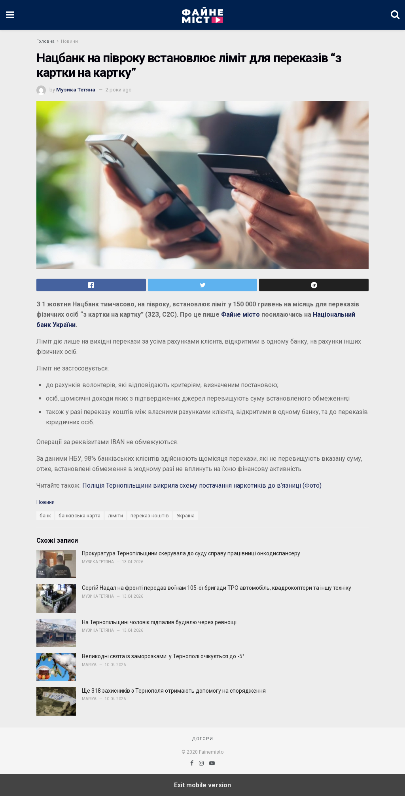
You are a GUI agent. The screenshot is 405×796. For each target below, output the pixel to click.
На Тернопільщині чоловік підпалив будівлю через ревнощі (159, 622)
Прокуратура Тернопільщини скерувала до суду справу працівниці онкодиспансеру (191, 553)
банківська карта (79, 516)
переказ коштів (150, 516)
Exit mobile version (202, 785)
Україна (185, 516)
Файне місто (240, 314)
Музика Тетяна (75, 90)
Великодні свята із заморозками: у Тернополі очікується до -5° (163, 656)
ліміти (115, 516)
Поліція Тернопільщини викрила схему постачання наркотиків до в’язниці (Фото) (202, 485)
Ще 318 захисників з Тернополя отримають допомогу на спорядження (174, 691)
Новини (69, 41)
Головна (45, 41)
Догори (202, 738)
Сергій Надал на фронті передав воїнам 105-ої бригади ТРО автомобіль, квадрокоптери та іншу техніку (216, 588)
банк (45, 516)
